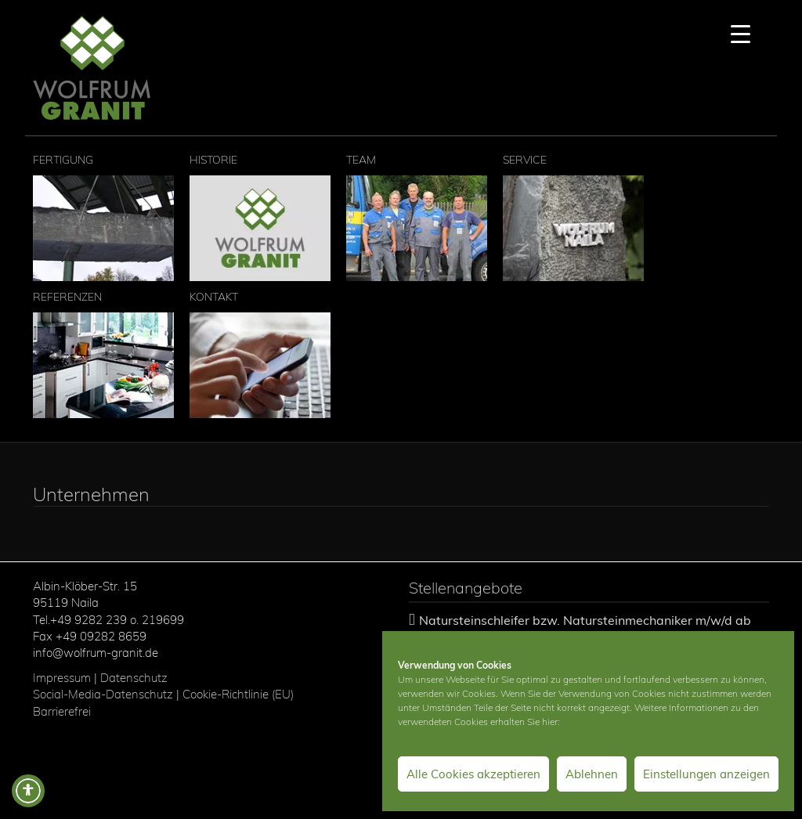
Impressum (62, 677)
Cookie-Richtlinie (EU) (239, 694)
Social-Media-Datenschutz (103, 694)
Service (573, 217)
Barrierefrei (62, 711)
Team (416, 217)
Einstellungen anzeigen (706, 774)
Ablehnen (591, 774)
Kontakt (260, 354)
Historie (260, 217)
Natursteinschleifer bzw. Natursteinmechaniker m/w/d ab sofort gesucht (580, 627)
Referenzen (103, 354)
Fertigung (103, 217)
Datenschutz (134, 677)
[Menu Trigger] (740, 33)
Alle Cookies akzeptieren (473, 774)
